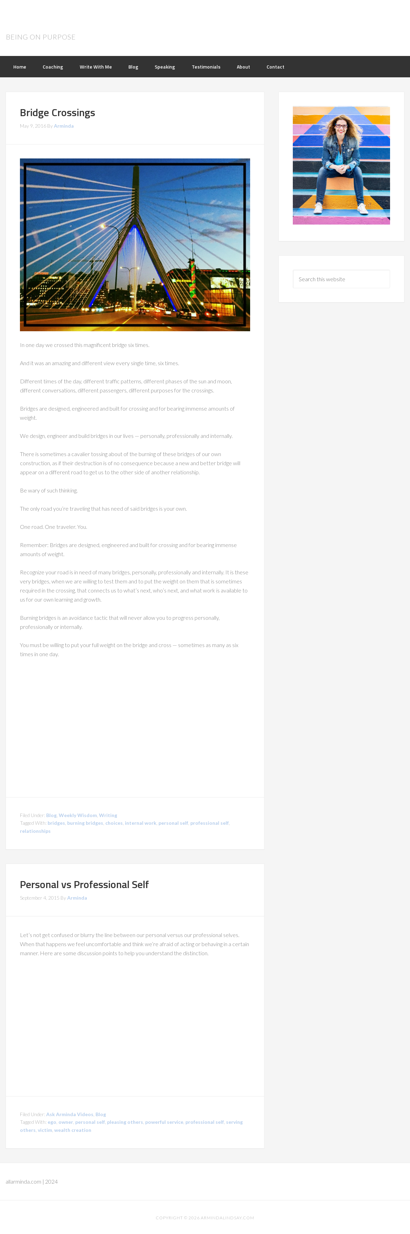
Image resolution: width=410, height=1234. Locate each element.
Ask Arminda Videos (69, 1113)
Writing (108, 814)
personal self (173, 822)
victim (45, 1129)
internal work (140, 822)
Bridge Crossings (57, 111)
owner (65, 1121)
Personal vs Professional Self (84, 883)
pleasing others (125, 1121)
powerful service (164, 1121)
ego (52, 1121)
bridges (56, 822)
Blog (51, 814)
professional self (209, 822)
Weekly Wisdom (78, 814)
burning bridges (85, 822)
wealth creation (72, 1129)
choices (114, 822)
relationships (35, 830)
